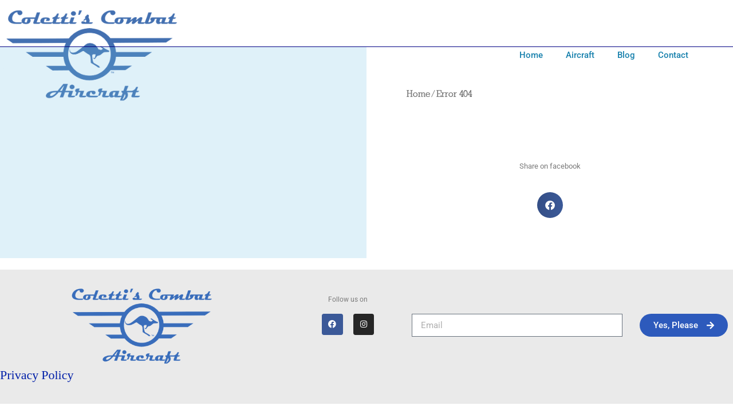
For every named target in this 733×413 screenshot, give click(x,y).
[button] (550, 205)
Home (531, 55)
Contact (673, 55)
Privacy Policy (36, 375)
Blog (626, 55)
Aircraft (580, 55)
